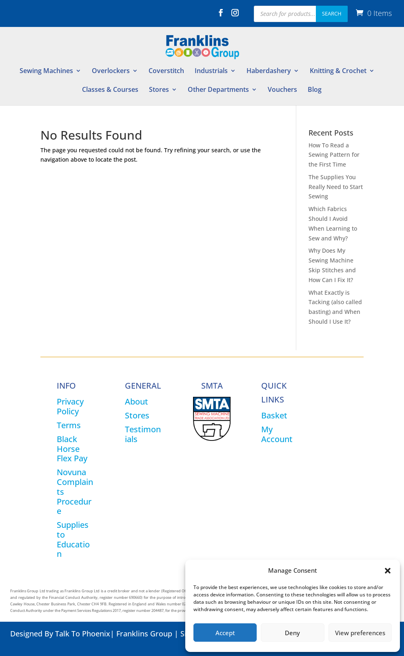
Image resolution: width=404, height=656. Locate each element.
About (136, 401)
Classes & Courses (110, 90)
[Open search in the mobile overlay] (301, 14)
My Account (277, 434)
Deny (292, 633)
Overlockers (111, 71)
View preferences (360, 633)
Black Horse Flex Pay (72, 449)
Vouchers (282, 90)
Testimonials (143, 434)
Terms (69, 425)
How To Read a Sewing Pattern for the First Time (334, 155)
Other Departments (218, 90)
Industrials (211, 71)
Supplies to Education (73, 539)
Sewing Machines (46, 71)
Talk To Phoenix (82, 633)
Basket (274, 415)
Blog (315, 90)
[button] (388, 571)
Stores (159, 90)
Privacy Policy (70, 406)
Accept (225, 633)
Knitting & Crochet (338, 71)
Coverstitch (166, 71)
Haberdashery (268, 71)
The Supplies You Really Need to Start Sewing (336, 186)
